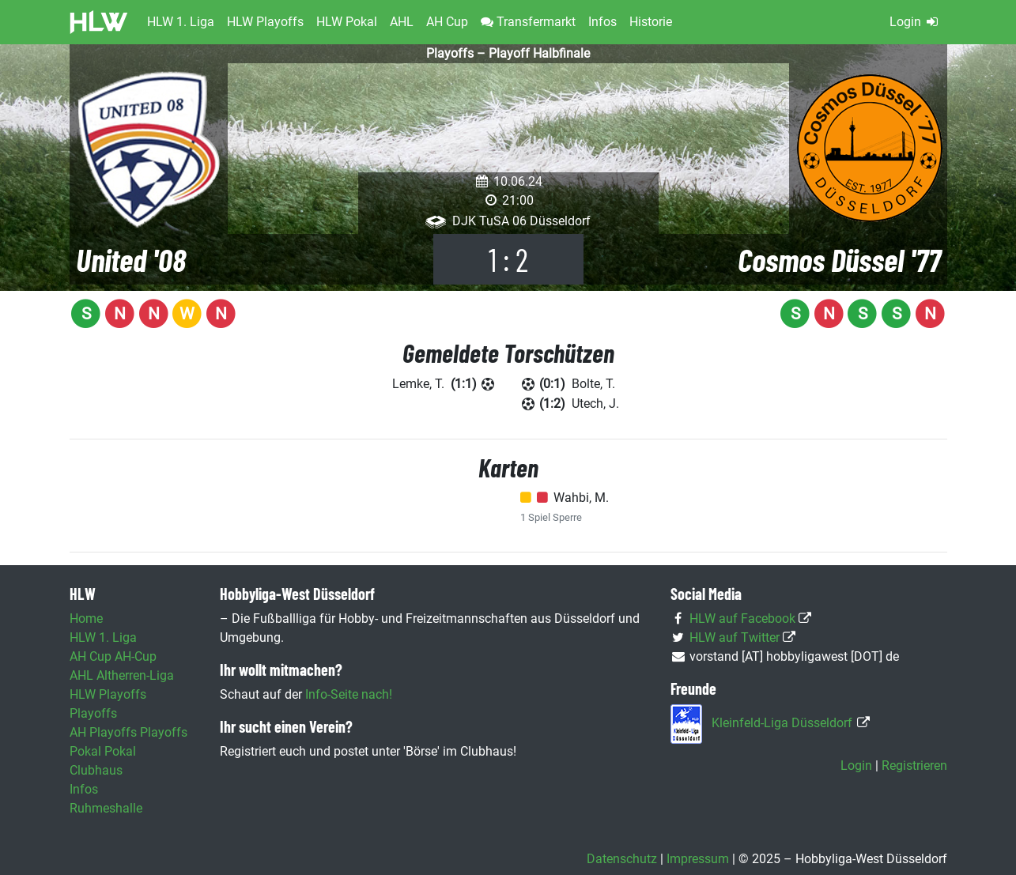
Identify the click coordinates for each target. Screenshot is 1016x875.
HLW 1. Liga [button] (180, 21)
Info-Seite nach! (348, 694)
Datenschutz (622, 858)
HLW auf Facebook (742, 618)
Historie (650, 21)
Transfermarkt (528, 21)
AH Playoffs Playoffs (128, 732)
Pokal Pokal (103, 751)
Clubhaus (96, 770)
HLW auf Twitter (734, 637)
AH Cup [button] (447, 21)
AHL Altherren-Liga (122, 675)
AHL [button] (402, 21)
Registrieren (914, 765)
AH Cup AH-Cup (113, 656)
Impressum (698, 858)
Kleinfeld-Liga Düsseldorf (782, 722)
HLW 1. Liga (103, 637)
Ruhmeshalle (106, 808)
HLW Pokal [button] (346, 21)
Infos (602, 21)
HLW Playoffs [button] (265, 21)
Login (915, 21)
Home (86, 618)
